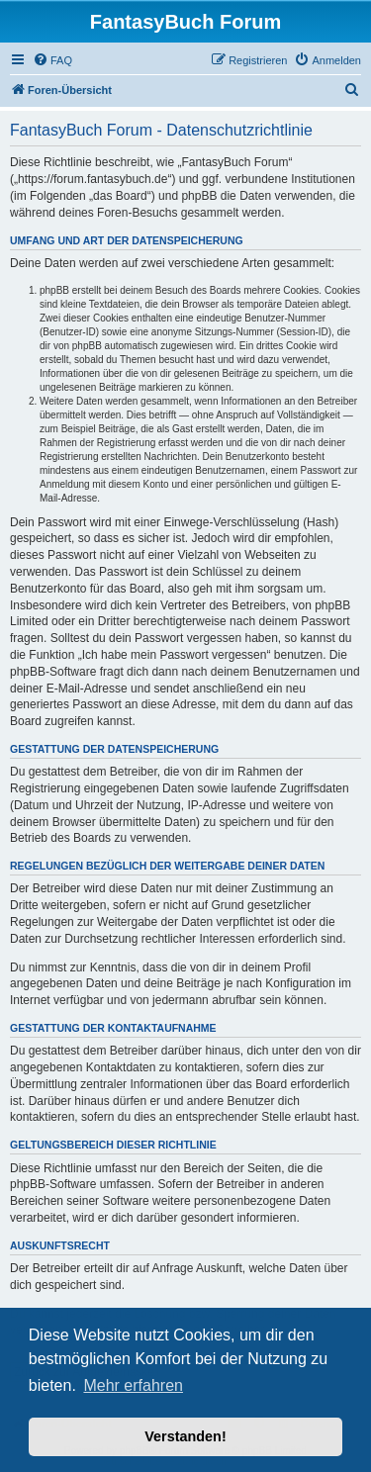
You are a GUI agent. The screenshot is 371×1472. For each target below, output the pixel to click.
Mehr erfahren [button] (133, 1385)
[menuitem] (52, 60)
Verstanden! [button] (185, 1436)
